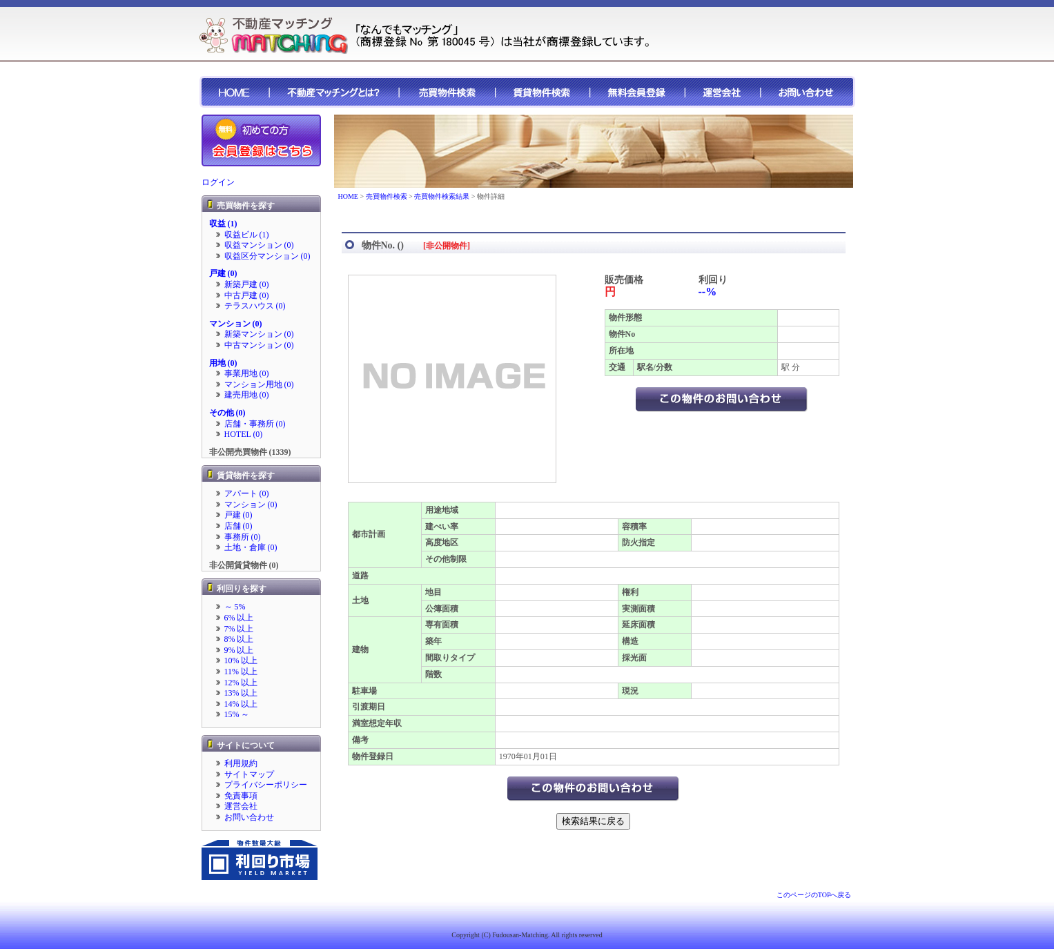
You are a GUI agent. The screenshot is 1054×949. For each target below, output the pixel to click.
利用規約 (240, 763)
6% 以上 (239, 618)
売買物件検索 (386, 196)
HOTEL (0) (243, 434)
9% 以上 (239, 650)
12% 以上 (241, 682)
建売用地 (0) (246, 395)
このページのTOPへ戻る (814, 895)
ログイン (218, 182)
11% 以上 (241, 671)
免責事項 (240, 796)
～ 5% (235, 607)
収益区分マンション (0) (267, 256)
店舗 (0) (238, 526)
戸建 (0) (223, 273)
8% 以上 (239, 639)
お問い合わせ (249, 817)
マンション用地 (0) (259, 384)
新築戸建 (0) (246, 284)
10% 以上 (241, 660)
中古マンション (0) (259, 345)
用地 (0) (223, 363)
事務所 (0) (242, 537)
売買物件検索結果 (441, 196)
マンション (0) (235, 324)
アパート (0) (246, 493)
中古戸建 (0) (246, 295)
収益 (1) (223, 223)
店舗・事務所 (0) (255, 424)
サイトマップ (249, 774)
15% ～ (237, 714)
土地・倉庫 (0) (250, 547)
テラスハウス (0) (255, 306)
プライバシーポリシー (265, 785)
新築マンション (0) (259, 334)
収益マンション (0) (259, 245)
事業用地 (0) (246, 373)
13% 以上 (241, 693)
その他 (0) (227, 413)
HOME (348, 196)
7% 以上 (239, 629)
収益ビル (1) (246, 234)
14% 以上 (241, 704)
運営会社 (240, 806)
